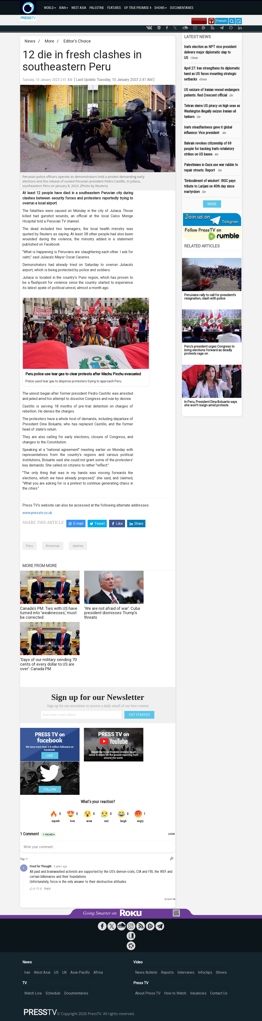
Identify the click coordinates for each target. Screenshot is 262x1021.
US (56, 972)
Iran (27, 972)
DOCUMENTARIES (181, 8)
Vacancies (198, 993)
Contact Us (218, 993)
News (30, 41)
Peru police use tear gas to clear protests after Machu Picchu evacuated (83, 374)
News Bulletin (146, 972)
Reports (167, 972)
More (49, 41)
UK (64, 972)
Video (138, 962)
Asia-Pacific (80, 972)
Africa (98, 972)
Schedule (52, 993)
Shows (221, 972)
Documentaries (76, 993)
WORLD (50, 8)
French (221, 21)
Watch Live (33, 993)
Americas (53, 546)
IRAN (63, 8)
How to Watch (175, 993)
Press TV (140, 983)
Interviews (185, 972)
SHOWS (160, 8)
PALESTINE (96, 8)
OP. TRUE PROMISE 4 (137, 8)
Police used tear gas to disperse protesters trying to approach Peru (73, 381)
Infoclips (205, 972)
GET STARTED (139, 714)
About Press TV (147, 993)
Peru (29, 546)
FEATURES (114, 8)
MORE (212, 204)
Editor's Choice (77, 41)
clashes (77, 546)
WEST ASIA (78, 8)
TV (24, 983)
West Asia (42, 972)
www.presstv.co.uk (37, 513)
